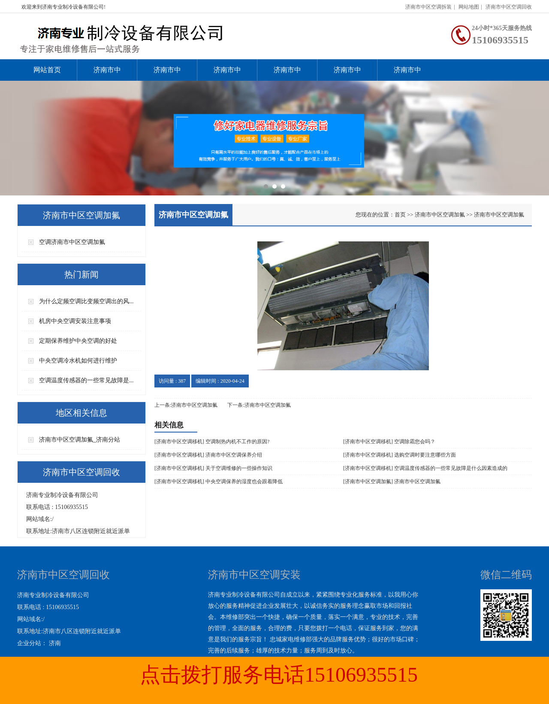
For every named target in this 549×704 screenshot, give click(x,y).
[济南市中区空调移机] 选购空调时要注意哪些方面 (399, 455)
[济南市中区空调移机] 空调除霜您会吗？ (389, 442)
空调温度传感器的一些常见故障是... (86, 380)
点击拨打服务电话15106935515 (279, 674)
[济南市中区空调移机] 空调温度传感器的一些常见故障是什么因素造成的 (425, 468)
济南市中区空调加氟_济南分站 (79, 439)
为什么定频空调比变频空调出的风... (86, 301)
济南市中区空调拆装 (428, 7)
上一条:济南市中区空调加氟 (185, 405)
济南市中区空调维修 (167, 73)
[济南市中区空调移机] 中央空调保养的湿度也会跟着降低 (218, 481)
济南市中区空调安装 (107, 73)
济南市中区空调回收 (509, 7)
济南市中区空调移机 (287, 73)
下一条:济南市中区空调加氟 (258, 405)
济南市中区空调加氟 (227, 73)
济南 (55, 643)
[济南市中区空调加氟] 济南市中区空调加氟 (391, 481)
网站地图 (469, 7)
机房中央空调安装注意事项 (75, 321)
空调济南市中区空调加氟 (72, 242)
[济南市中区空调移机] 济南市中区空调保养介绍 (208, 455)
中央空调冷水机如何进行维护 (78, 360)
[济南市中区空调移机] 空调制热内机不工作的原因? (211, 442)
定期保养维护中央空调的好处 (78, 341)
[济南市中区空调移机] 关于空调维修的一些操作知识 (213, 468)
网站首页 (47, 69)
